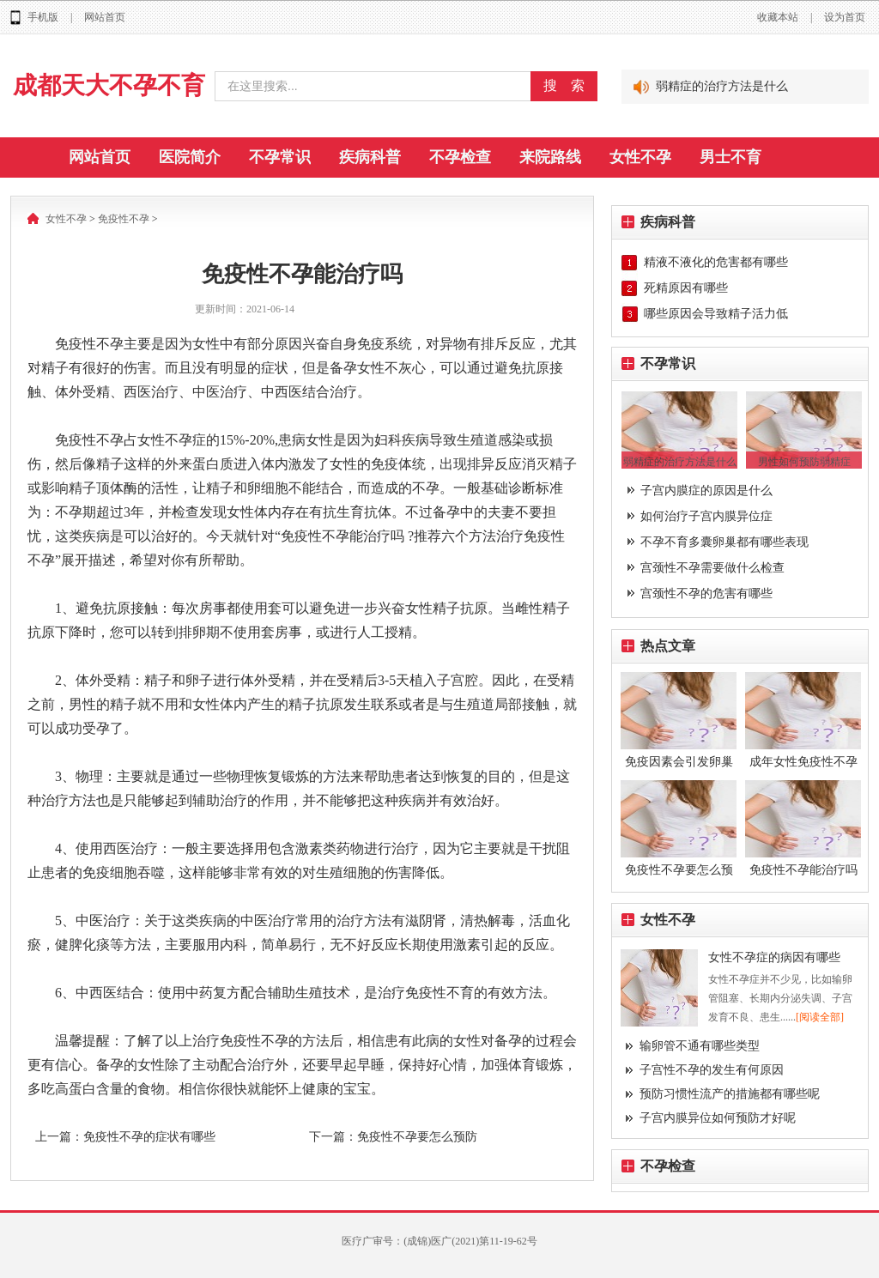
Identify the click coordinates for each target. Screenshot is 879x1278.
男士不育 (730, 157)
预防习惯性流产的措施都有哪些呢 (730, 1093)
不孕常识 (280, 157)
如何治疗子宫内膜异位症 (706, 516)
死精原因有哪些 (686, 288)
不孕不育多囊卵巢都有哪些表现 (724, 542)
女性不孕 (640, 157)
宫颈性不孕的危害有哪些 (706, 593)
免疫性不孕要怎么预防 (417, 1136)
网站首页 (104, 17)
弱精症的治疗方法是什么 (722, 86)
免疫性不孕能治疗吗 (803, 869)
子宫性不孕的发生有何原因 (712, 1069)
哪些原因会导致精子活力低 (716, 313)
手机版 (42, 17)
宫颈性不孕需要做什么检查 (712, 567)
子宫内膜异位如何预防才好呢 (718, 1117)
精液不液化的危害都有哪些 (716, 262)
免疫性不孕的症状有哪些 (149, 1136)
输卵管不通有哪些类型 (700, 1045)
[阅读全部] (820, 1017)
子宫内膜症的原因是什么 (706, 490)
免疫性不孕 (123, 219)
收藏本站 (777, 17)
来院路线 (550, 157)
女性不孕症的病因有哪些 (774, 957)
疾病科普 (370, 157)
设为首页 (844, 17)
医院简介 (190, 157)
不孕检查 (460, 157)
